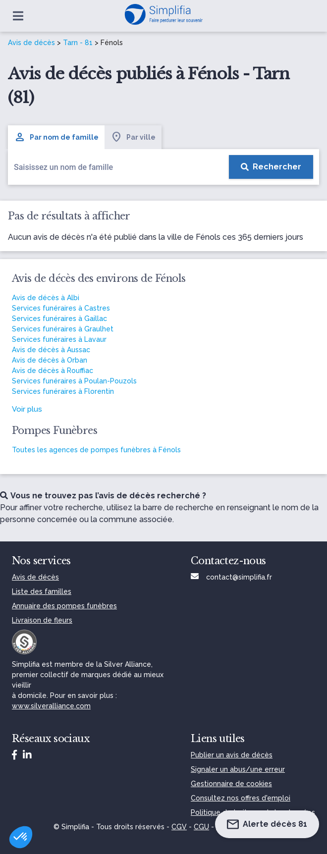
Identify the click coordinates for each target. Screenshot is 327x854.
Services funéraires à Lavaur (59, 339)
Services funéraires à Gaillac (59, 318)
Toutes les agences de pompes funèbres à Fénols (96, 450)
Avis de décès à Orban (49, 360)
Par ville (133, 137)
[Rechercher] (271, 167)
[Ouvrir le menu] (18, 16)
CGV (179, 827)
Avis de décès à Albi (45, 298)
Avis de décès (31, 43)
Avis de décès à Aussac (51, 350)
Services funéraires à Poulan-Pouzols (74, 381)
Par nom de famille (56, 137)
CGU (201, 827)
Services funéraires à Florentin (63, 391)
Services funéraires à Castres (61, 308)
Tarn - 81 (78, 43)
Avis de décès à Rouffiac (52, 370)
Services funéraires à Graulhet (62, 329)
